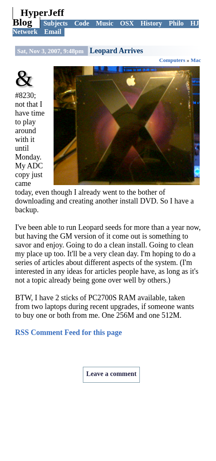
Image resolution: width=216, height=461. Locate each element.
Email (53, 31)
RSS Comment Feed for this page (68, 332)
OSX (127, 23)
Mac (195, 60)
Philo (176, 23)
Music (105, 23)
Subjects (55, 23)
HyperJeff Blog (38, 17)
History (151, 23)
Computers (172, 60)
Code (82, 23)
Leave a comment (111, 373)
